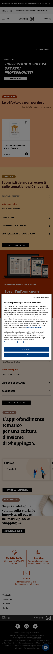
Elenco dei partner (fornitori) (14, 342)
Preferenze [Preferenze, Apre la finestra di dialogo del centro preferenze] (26, 349)
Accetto (26, 354)
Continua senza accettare (41, 297)
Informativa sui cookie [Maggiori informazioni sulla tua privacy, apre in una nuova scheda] (34, 327)
